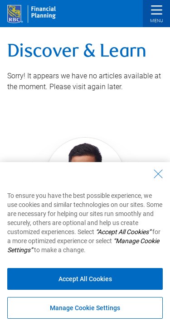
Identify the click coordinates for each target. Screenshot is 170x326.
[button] (156, 14)
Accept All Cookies (85, 279)
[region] (85, 244)
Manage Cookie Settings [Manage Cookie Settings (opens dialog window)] (85, 308)
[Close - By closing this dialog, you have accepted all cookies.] (158, 173)
